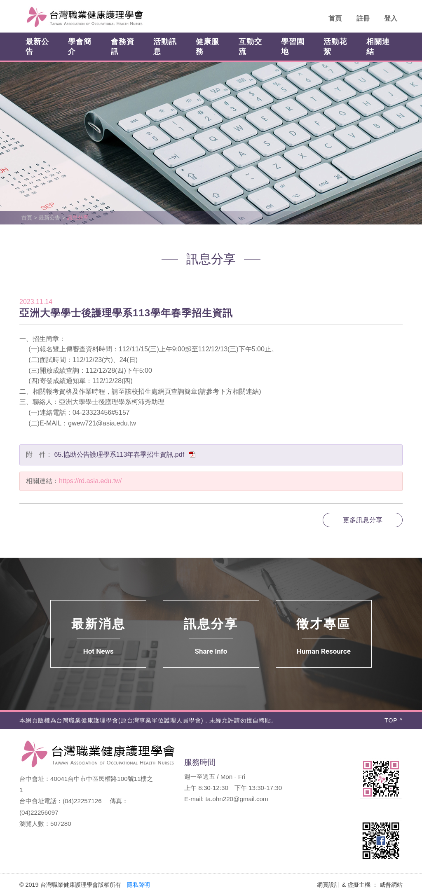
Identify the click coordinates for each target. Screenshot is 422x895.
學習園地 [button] (293, 46)
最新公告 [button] (37, 46)
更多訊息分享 (362, 519)
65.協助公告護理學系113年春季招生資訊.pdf (124, 454)
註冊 (363, 18)
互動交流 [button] (250, 46)
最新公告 (49, 218)
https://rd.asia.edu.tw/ (90, 480)
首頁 (335, 18)
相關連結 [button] (378, 46)
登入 (390, 18)
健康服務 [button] (207, 46)
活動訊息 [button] (165, 46)
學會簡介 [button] (79, 46)
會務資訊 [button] (122, 46)
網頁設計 (328, 884)
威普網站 (391, 884)
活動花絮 (335, 46)
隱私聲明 (138, 884)
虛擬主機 (358, 884)
